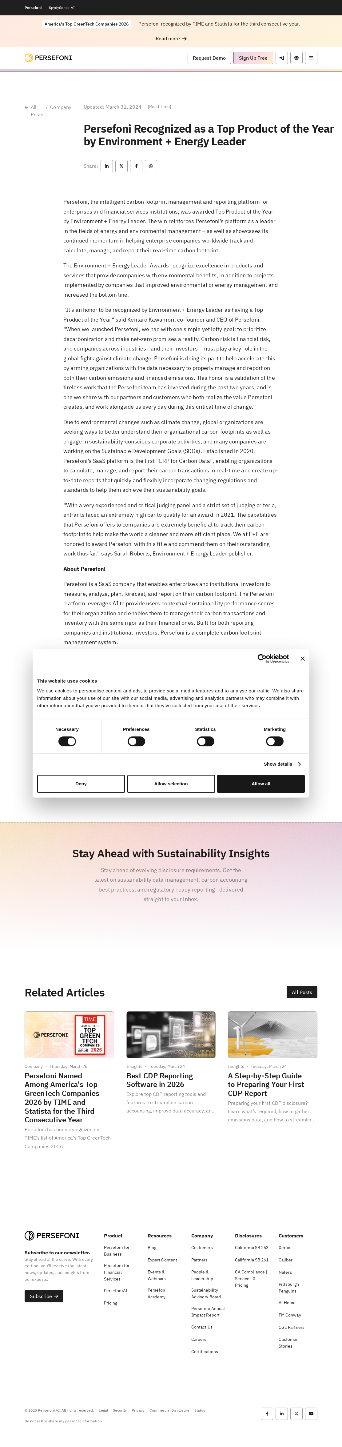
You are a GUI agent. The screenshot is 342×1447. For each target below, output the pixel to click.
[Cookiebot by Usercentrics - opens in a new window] (262, 658)
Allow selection (171, 783)
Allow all (261, 783)
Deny (81, 783)
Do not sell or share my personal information (63, 1421)
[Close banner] (302, 658)
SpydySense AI (62, 7)
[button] (171, 38)
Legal (103, 1410)
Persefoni (33, 7)
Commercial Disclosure (169, 1410)
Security (120, 1410)
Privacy (138, 1410)
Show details (278, 764)
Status (199, 1410)
